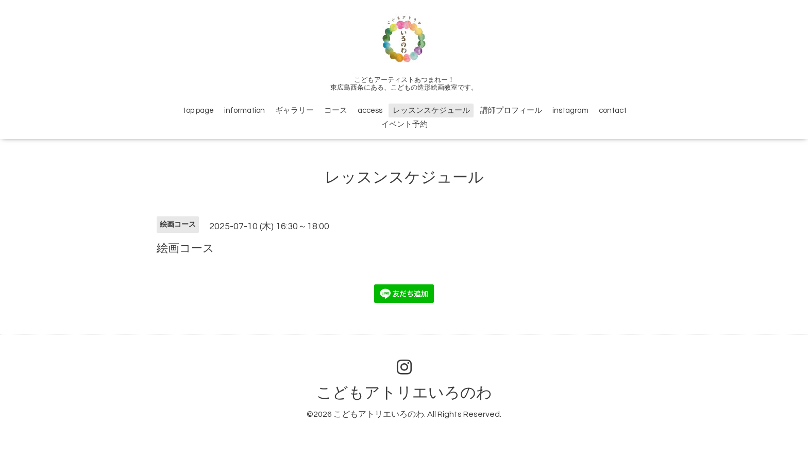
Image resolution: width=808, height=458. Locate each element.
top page (198, 110)
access (370, 110)
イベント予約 (404, 124)
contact (613, 110)
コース (335, 110)
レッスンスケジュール (431, 110)
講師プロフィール (511, 110)
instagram (570, 110)
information (244, 110)
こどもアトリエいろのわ (404, 393)
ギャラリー (294, 110)
